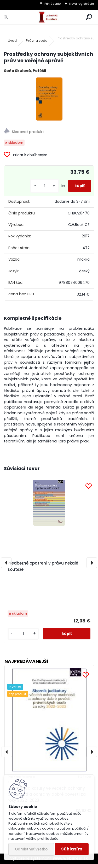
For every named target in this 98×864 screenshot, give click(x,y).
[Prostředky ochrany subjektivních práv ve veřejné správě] (49, 99)
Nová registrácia (81, 4)
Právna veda (37, 40)
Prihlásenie (52, 4)
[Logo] (48, 17)
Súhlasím (71, 849)
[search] (89, 17)
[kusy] (44, 185)
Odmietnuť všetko (31, 849)
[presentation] (6, 562)
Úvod (12, 40)
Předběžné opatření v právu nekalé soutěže (43, 566)
